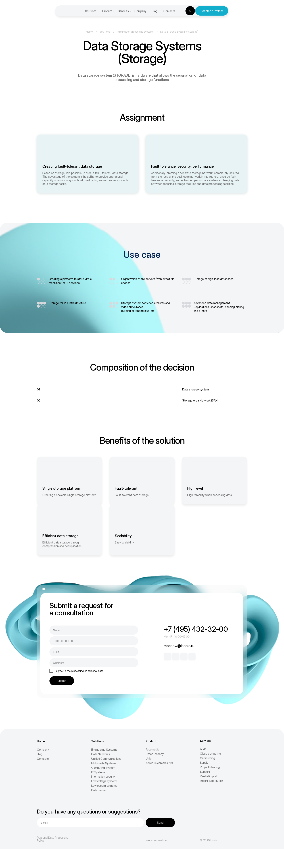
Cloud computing (210, 753)
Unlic (149, 758)
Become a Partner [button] (212, 11)
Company (140, 11)
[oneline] (93, 662)
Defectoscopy (155, 754)
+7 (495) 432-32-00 (196, 629)
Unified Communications (106, 758)
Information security (103, 776)
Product (107, 11)
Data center (98, 790)
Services (123, 11)
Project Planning (210, 767)
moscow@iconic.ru (179, 646)
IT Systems (98, 772)
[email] (93, 651)
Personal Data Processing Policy (52, 839)
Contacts (169, 11)
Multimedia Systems (103, 763)
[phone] (93, 640)
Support (205, 771)
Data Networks (100, 754)
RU (189, 10)
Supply (204, 762)
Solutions (90, 11)
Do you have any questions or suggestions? (89, 811)
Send (160, 822)
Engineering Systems (104, 749)
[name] (93, 630)
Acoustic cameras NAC (160, 763)
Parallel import (208, 776)
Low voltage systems (104, 781)
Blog (154, 11)
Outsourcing (207, 758)
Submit (61, 681)
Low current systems (104, 785)
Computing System (103, 767)
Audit (203, 749)
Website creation (156, 840)
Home (89, 31)
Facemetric (153, 749)
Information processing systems (135, 31)
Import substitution (211, 781)
